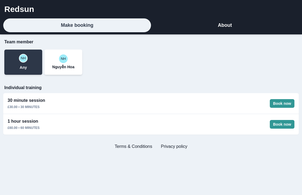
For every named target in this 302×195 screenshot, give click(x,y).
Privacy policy (174, 146)
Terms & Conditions (133, 146)
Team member (18, 42)
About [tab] (225, 25)
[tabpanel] (151, 96)
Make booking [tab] (77, 25)
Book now (282, 103)
